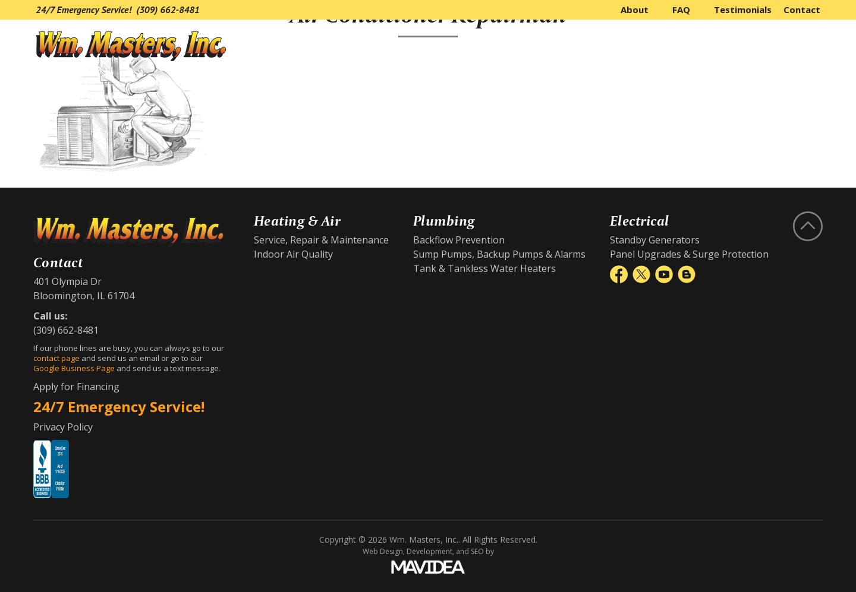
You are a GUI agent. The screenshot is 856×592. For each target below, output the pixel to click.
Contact (801, 9)
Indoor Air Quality (293, 254)
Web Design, (384, 551)
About (635, 9)
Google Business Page (74, 368)
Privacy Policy (63, 426)
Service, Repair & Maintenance (321, 239)
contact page (56, 358)
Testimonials (743, 9)
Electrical (789, 46)
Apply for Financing (76, 386)
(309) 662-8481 (168, 9)
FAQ (681, 9)
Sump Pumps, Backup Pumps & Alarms (499, 254)
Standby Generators (655, 239)
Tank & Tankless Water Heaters (484, 268)
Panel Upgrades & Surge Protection (689, 254)
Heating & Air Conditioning (575, 46)
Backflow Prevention (459, 239)
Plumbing (705, 46)
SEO (477, 551)
